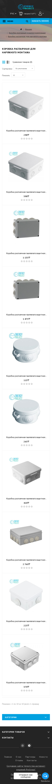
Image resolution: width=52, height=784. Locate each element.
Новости (43, 757)
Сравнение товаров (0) (22, 62)
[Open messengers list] (45, 776)
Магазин (28, 29)
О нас (18, 757)
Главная (8, 757)
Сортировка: (7, 68)
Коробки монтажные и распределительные (27, 33)
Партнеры (30, 757)
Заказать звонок (40, 21)
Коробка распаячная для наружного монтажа (27, 36)
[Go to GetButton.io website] (45, 781)
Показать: (6, 75)
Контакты (32, 760)
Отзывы (19, 760)
